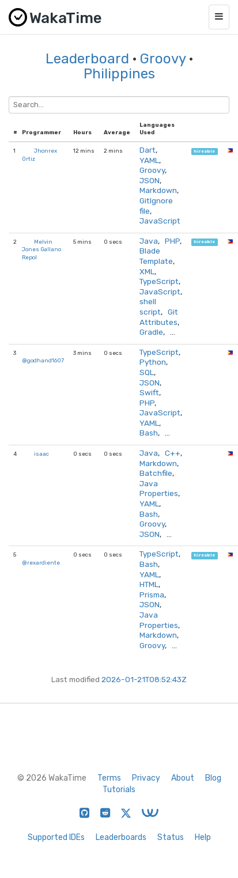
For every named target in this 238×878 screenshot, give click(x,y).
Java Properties (158, 488)
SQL (146, 372)
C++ (172, 452)
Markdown (158, 190)
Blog (213, 778)
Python (152, 361)
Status (170, 837)
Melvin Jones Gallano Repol (41, 249)
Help (203, 837)
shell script (150, 306)
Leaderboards (121, 837)
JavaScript (159, 220)
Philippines (119, 74)
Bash (148, 432)
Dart (147, 149)
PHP (172, 240)
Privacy (146, 778)
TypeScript (159, 281)
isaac (41, 454)
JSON (149, 180)
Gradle (151, 331)
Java (148, 240)
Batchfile (155, 473)
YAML (149, 160)
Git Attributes (158, 317)
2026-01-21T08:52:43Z (144, 679)
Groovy (163, 59)
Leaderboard (87, 59)
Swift (149, 392)
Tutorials (119, 789)
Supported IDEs (56, 837)
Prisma (151, 594)
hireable (204, 151)
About (182, 778)
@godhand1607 (43, 360)
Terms (109, 778)
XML (146, 271)
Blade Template (156, 256)
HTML (148, 584)
